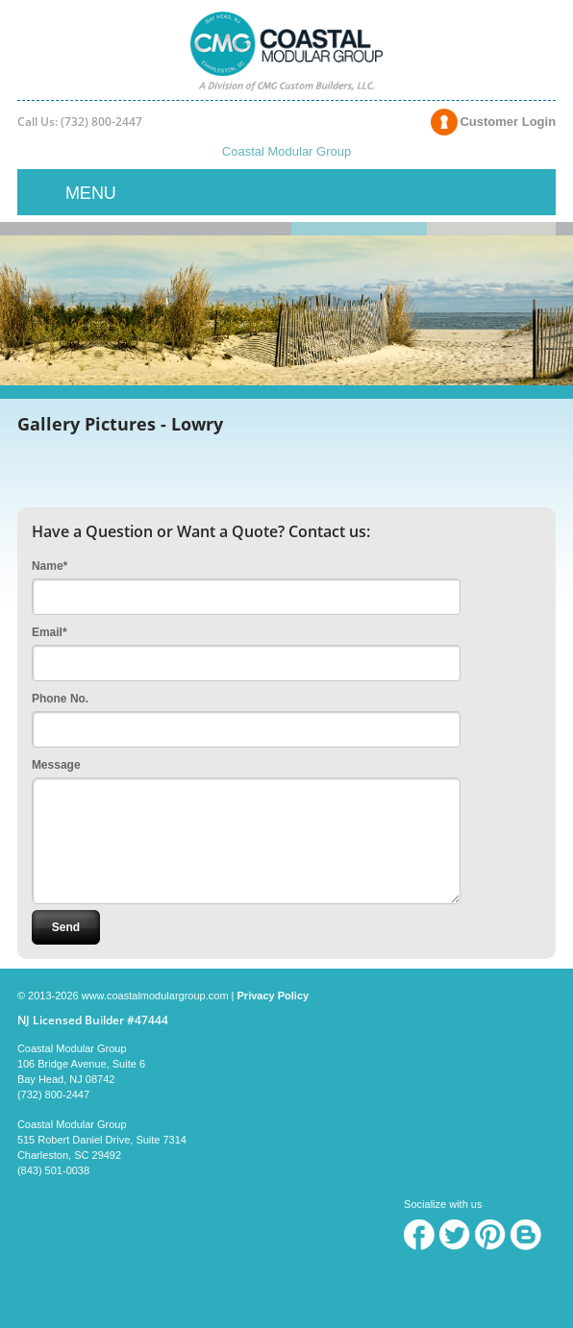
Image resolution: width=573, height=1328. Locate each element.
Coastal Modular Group (286, 151)
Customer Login (508, 121)
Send (66, 927)
